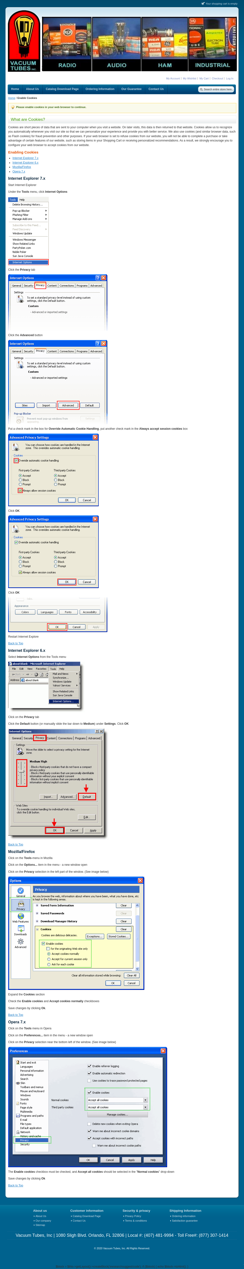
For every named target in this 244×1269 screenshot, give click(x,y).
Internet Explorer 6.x (25, 162)
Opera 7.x (18, 171)
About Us (41, 1216)
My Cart (204, 78)
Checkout (217, 78)
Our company (43, 1220)
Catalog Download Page (87, 1216)
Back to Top (15, 643)
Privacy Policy (133, 1216)
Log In (229, 78)
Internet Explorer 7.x (25, 158)
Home (11, 97)
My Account (173, 78)
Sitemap (40, 1225)
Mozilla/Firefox (21, 167)
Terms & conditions (136, 1220)
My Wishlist (189, 78)
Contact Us (79, 1220)
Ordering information (183, 1216)
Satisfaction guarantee (185, 1220)
